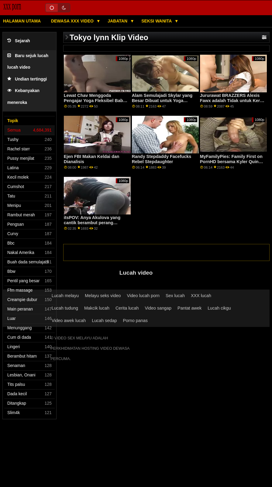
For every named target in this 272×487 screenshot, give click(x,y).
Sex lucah (175, 295)
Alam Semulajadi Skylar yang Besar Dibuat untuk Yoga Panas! (162, 100)
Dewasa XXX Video (73, 21)
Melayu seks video (103, 295)
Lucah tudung (65, 308)
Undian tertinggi (27, 79)
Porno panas (135, 320)
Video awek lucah (69, 320)
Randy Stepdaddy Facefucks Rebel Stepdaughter (161, 159)
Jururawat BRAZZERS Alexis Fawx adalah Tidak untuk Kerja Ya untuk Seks (232, 100)
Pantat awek (189, 308)
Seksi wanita (157, 21)
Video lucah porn (143, 295)
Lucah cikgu (219, 308)
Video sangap (158, 308)
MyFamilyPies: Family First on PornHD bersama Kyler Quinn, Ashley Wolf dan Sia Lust (231, 161)
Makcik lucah (96, 308)
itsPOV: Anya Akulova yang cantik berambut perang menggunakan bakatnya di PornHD (92, 225)
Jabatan (118, 21)
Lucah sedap (104, 320)
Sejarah (18, 41)
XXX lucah (201, 295)
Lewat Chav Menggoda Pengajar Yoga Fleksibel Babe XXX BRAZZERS (95, 100)
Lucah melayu (65, 295)
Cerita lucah (127, 308)
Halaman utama (22, 21)
